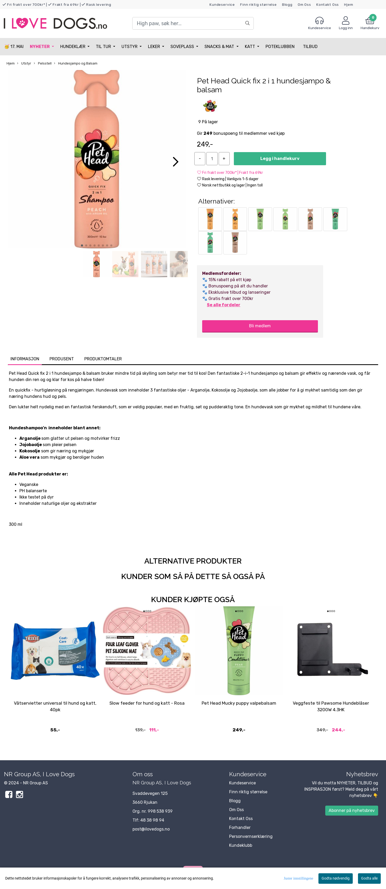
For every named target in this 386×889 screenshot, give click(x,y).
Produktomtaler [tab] (103, 358)
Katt (250, 46)
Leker (154, 46)
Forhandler (240, 827)
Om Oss (304, 4)
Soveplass (182, 46)
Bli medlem (260, 325)
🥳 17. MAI (14, 46)
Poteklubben (280, 46)
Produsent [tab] (61, 358)
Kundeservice (222, 4)
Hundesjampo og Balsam (75, 63)
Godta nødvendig (336, 878)
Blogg (287, 4)
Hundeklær (73, 46)
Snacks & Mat (220, 46)
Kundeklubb (240, 845)
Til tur (104, 46)
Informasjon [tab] (24, 358)
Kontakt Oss (327, 4)
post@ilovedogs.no (151, 829)
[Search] (193, 23)
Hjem (348, 4)
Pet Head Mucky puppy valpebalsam (239, 703)
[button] (82, 245)
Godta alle (369, 878)
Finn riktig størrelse (258, 4)
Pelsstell (43, 63)
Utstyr (130, 46)
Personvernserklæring (251, 836)
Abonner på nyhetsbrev (352, 810)
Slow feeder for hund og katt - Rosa (147, 703)
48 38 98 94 (152, 820)
